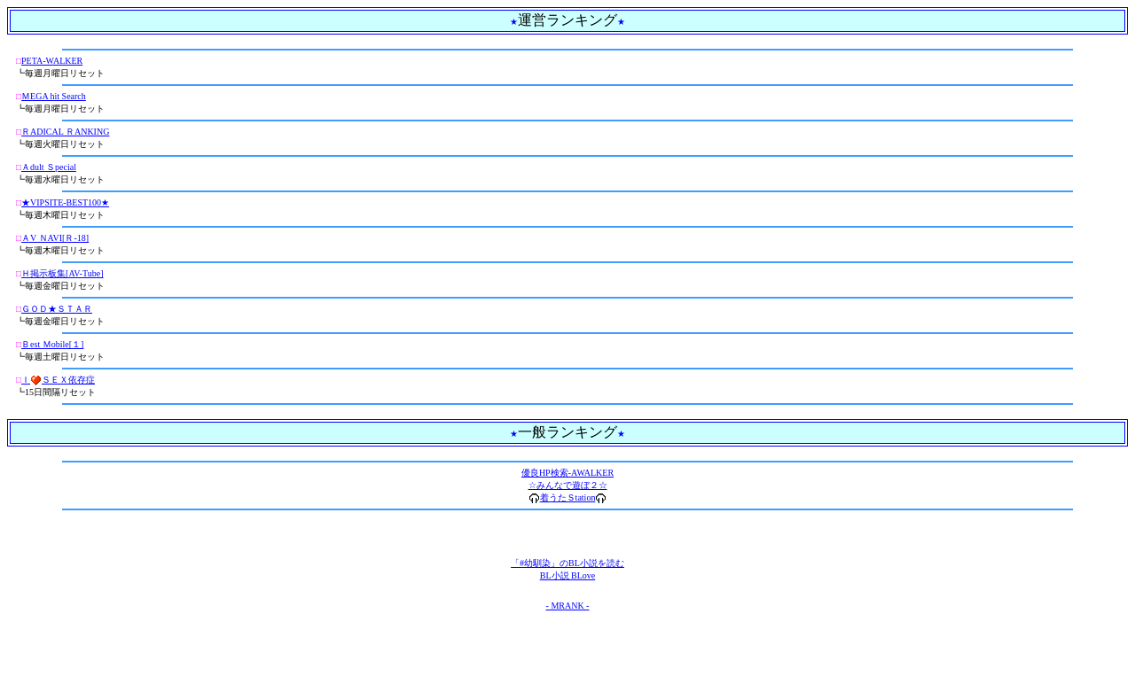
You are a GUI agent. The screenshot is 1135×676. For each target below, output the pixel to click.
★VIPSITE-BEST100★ (65, 202)
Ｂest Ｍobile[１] (52, 344)
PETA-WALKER (51, 61)
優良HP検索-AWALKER (567, 473)
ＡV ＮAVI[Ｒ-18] (55, 238)
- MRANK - (568, 605)
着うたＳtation (567, 497)
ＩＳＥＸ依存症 (58, 380)
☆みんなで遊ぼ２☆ (567, 485)
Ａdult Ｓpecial (48, 167)
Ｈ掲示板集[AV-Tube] (62, 273)
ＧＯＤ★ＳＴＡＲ (56, 309)
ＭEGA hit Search (53, 96)
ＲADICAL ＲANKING (65, 131)
